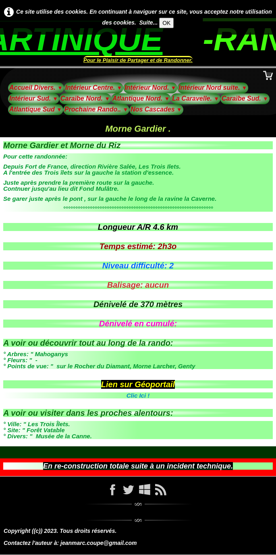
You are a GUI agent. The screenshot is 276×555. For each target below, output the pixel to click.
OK (166, 23)
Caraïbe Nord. (85, 98)
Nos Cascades (156, 109)
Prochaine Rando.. (96, 109)
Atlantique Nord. (141, 98)
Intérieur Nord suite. (212, 87)
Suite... (148, 22)
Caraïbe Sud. (245, 98)
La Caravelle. (195, 98)
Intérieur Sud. (33, 98)
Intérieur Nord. (150, 87)
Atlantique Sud (35, 109)
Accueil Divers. (36, 87)
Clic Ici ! (138, 395)
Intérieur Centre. (93, 87)
